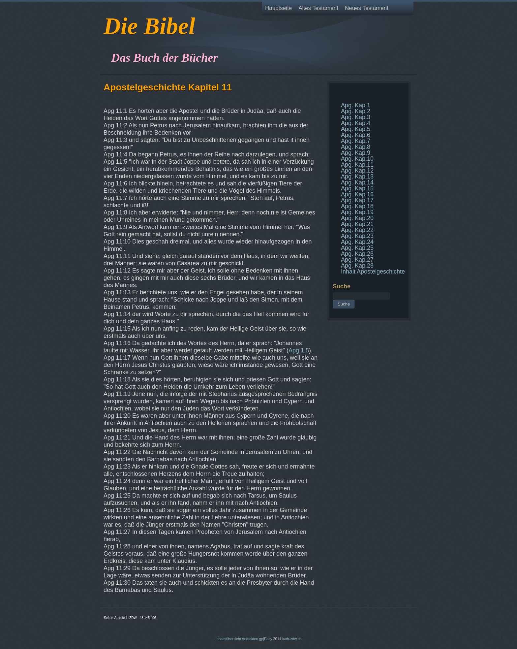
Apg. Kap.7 (355, 141)
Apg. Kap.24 (357, 242)
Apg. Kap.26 (357, 253)
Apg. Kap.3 (355, 117)
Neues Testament (366, 8)
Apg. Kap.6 (355, 135)
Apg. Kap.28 (357, 265)
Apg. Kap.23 (357, 236)
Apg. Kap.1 (355, 105)
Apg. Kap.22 (357, 230)
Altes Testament (318, 8)
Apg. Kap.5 (355, 129)
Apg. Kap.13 (357, 176)
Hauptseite (278, 8)
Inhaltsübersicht (228, 639)
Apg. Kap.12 (357, 170)
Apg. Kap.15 (357, 188)
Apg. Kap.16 (357, 194)
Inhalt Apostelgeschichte (373, 271)
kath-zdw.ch (291, 639)
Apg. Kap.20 (357, 218)
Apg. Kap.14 (357, 182)
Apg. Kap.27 (357, 259)
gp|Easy (265, 639)
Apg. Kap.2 (355, 111)
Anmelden (250, 639)
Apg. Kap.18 (357, 206)
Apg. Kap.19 (357, 212)
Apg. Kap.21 (357, 224)
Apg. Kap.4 (355, 123)
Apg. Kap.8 (355, 147)
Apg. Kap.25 (357, 247)
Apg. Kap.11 (357, 164)
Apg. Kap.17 (357, 200)
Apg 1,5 (299, 350)
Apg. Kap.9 (355, 152)
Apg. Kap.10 (357, 158)
